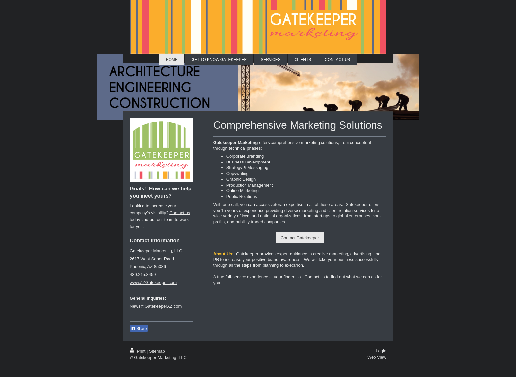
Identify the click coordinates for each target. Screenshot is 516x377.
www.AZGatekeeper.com (153, 282)
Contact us (314, 276)
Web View (376, 357)
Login (381, 350)
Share (139, 328)
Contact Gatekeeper (300, 237)
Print (138, 351)
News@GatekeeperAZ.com (156, 306)
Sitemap (157, 351)
